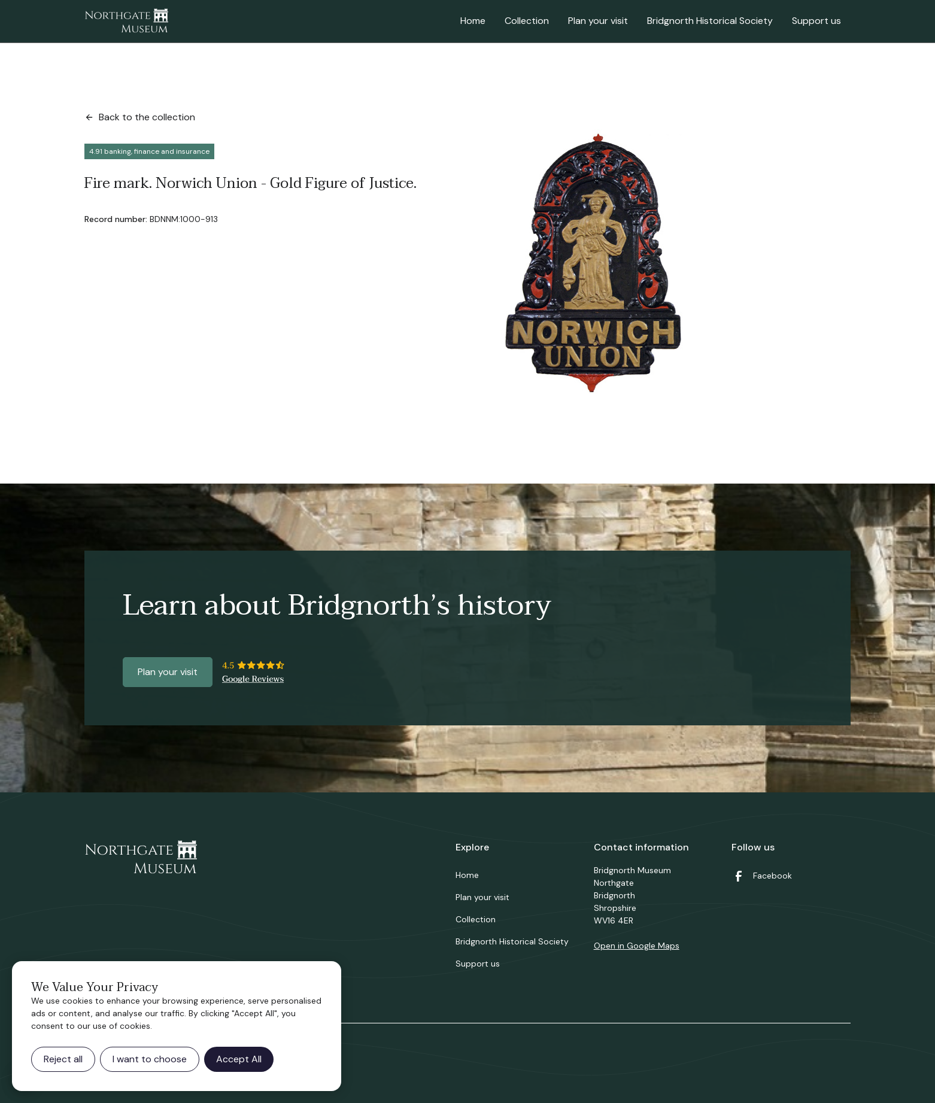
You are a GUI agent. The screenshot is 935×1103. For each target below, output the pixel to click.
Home (472, 20)
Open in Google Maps (636, 945)
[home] (126, 21)
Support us (816, 20)
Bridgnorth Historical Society (710, 20)
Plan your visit (598, 20)
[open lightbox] (594, 263)
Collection (527, 20)
